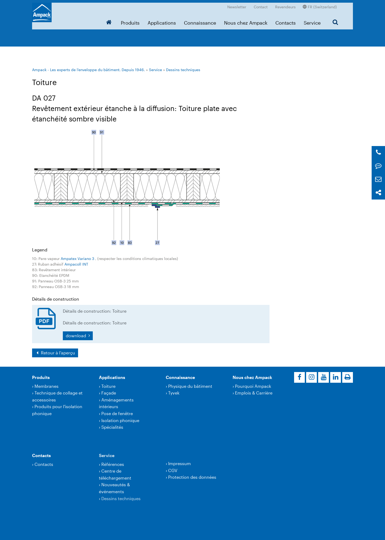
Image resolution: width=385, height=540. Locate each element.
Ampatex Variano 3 (78, 258)
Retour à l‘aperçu (57, 352)
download (76, 335)
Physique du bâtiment (190, 386)
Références (112, 464)
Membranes (46, 386)
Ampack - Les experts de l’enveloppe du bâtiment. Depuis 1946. (88, 69)
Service (312, 20)
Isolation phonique (120, 420)
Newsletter (236, 4)
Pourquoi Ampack (253, 386)
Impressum (179, 463)
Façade (108, 392)
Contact (261, 4)
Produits (130, 20)
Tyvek (173, 392)
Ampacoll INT (76, 264)
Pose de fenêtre (117, 413)
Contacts (285, 20)
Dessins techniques (183, 69)
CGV (172, 470)
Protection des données (192, 477)
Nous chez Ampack (245, 20)
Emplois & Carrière (253, 392)
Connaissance (200, 20)
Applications (162, 20)
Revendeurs (285, 4)
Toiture (108, 386)
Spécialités (112, 427)
